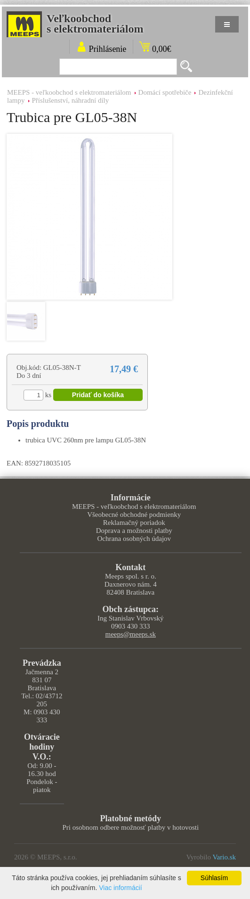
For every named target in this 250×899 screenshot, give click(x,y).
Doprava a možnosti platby (134, 530)
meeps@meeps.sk (130, 634)
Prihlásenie (107, 49)
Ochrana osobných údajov (134, 538)
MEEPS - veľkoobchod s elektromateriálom (69, 92)
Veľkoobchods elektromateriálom (95, 23)
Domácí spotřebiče (165, 92)
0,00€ (161, 49)
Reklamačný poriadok (134, 522)
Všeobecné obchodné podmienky (134, 514)
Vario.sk (224, 857)
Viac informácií (120, 887)
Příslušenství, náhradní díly (70, 100)
